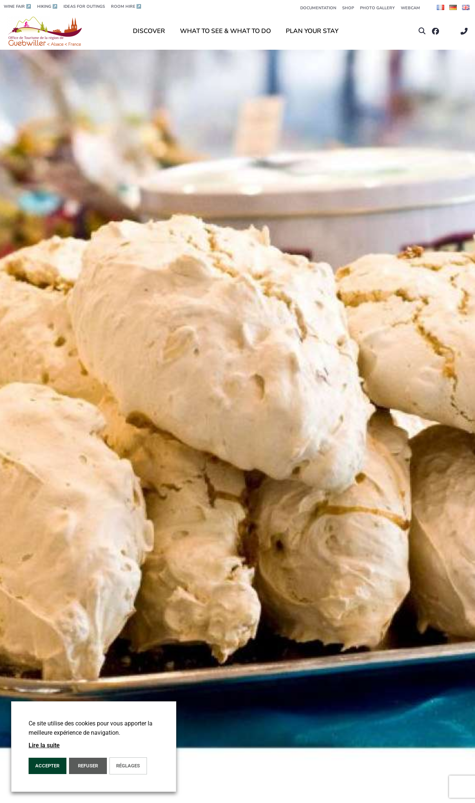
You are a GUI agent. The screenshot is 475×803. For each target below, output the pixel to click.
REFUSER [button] (88, 765)
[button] (422, 31)
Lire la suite (44, 745)
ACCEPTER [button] (47, 765)
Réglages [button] (128, 765)
